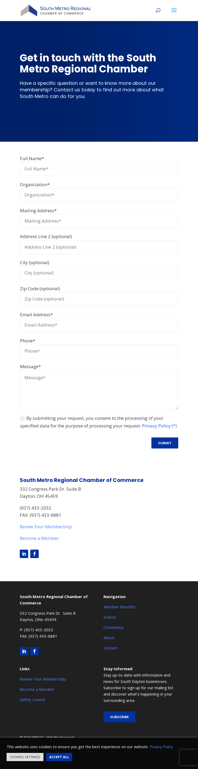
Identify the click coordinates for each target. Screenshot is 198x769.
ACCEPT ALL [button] (59, 757)
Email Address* (36, 315)
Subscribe (119, 716)
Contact (110, 647)
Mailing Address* (38, 211)
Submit (165, 443)
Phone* (27, 341)
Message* (30, 366)
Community (113, 627)
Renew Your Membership (46, 527)
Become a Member (39, 538)
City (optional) (34, 262)
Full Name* (32, 158)
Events (109, 617)
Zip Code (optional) (40, 288)
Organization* (35, 184)
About (108, 637)
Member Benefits (119, 606)
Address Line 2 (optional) (46, 236)
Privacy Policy (161, 746)
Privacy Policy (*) (159, 426)
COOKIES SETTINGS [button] (25, 757)
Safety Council (32, 699)
